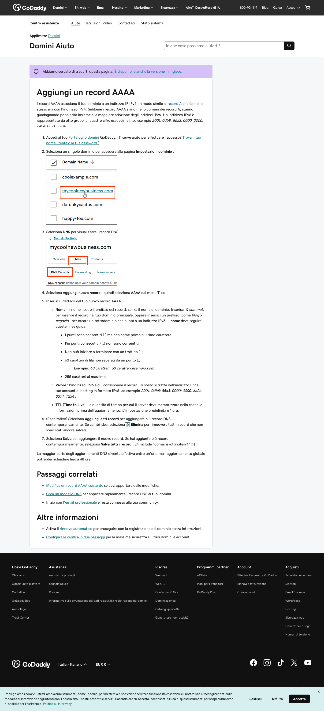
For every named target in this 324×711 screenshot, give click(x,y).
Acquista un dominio (298, 575)
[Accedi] (294, 7)
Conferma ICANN (167, 592)
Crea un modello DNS (64, 494)
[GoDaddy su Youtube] (308, 665)
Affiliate (202, 575)
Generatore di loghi (298, 625)
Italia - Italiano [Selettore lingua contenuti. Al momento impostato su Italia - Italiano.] (73, 664)
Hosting (290, 609)
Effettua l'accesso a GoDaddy (257, 575)
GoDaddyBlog (21, 600)
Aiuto (75, 23)
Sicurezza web (294, 617)
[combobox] (224, 46)
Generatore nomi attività (172, 617)
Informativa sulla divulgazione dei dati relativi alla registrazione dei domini (98, 600)
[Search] (289, 46)
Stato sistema (152, 23)
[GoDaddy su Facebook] (253, 665)
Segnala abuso (58, 583)
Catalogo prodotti (167, 609)
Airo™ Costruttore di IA (203, 7)
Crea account (246, 592)
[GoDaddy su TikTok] (280, 665)
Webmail (161, 575)
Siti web (290, 583)
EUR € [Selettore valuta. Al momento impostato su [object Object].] (104, 664)
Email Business (295, 592)
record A (175, 103)
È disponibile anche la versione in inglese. (148, 71)
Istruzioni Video (99, 23)
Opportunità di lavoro (26, 583)
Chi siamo (18, 575)
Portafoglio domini (83, 137)
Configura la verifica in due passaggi (75, 537)
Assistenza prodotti (62, 575)
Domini (54, 36)
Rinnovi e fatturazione (251, 583)
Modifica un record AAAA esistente (74, 485)
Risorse (54, 592)
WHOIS (160, 583)
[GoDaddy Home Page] (31, 664)
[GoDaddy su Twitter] (294, 665)
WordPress (292, 600)
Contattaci (126, 23)
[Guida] (277, 7)
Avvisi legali (19, 609)
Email (101, 7)
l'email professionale (80, 502)
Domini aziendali (166, 600)
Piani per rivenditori (210, 583)
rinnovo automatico (76, 528)
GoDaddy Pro (206, 592)
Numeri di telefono (297, 634)
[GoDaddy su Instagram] (267, 665)
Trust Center (20, 617)
